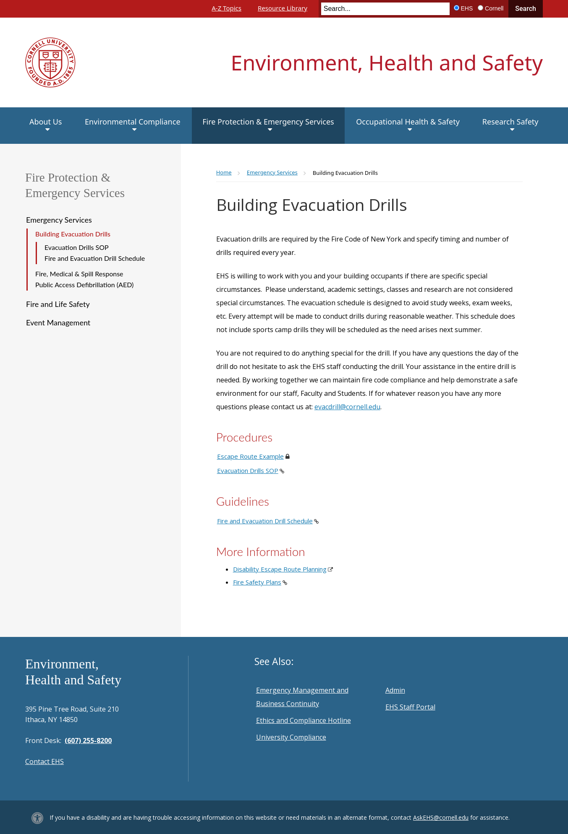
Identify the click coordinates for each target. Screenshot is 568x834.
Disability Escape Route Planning (280, 569)
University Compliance (291, 737)
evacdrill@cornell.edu (347, 406)
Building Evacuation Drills (72, 234)
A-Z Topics (226, 8)
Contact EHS (44, 761)
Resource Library (282, 8)
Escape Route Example (250, 456)
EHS (467, 8)
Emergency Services (59, 219)
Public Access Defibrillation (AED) (84, 284)
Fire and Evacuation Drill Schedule (94, 258)
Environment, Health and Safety (387, 62)
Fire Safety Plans (257, 582)
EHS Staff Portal (410, 707)
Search (525, 9)
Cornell (494, 8)
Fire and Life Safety (58, 304)
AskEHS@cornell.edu (441, 817)
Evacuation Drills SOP (76, 247)
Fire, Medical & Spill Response (79, 274)
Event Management (58, 322)
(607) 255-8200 (88, 740)
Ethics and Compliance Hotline (303, 720)
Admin (395, 690)
